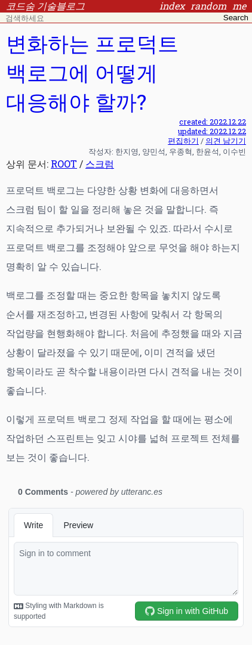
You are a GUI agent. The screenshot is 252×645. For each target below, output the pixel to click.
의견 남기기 (225, 140)
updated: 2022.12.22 (212, 131)
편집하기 (183, 140)
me (239, 6)
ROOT (64, 163)
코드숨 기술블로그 (45, 6)
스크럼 (99, 163)
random (208, 6)
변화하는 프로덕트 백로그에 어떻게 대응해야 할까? (92, 72)
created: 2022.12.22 (212, 121)
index (172, 6)
